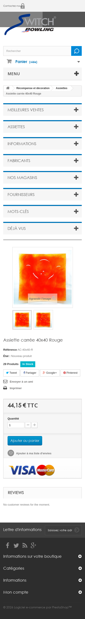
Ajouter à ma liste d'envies (33, 453)
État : (6, 356)
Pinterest (70, 372)
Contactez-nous (12, 6)
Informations (22, 143)
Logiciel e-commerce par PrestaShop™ (43, 607)
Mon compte (15, 592)
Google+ (50, 372)
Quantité (13, 418)
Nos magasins (22, 177)
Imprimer (16, 388)
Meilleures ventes (26, 109)
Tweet (11, 372)
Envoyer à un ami (21, 381)
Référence (10, 349)
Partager (29, 372)
